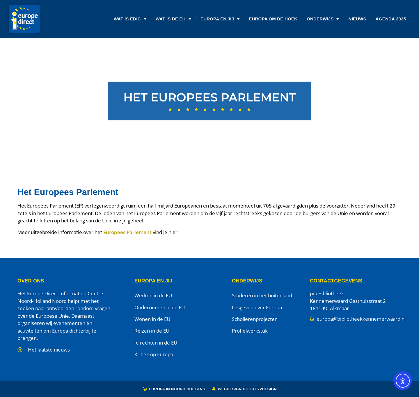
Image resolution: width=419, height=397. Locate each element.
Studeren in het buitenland (262, 295)
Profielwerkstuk (250, 330)
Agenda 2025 (391, 18)
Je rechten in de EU (155, 342)
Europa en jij (219, 19)
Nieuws (357, 18)
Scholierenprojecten (255, 319)
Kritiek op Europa (153, 354)
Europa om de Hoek (273, 18)
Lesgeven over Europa (257, 307)
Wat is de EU (173, 19)
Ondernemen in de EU (159, 307)
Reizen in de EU (151, 330)
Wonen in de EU (152, 319)
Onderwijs (323, 19)
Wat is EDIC (130, 19)
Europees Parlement (127, 232)
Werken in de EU (153, 295)
